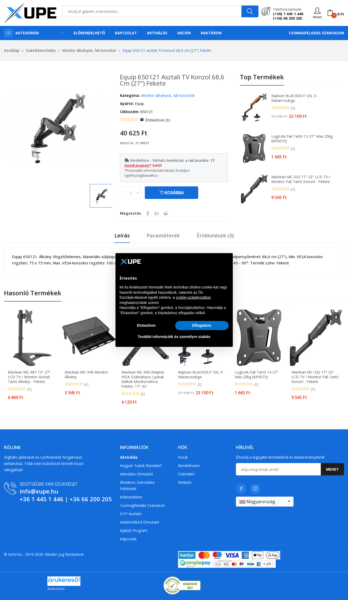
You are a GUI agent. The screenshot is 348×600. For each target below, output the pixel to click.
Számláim (186, 473)
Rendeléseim (189, 465)
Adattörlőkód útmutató (139, 522)
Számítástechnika (41, 50)
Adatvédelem (131, 497)
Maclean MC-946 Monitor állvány (86, 374)
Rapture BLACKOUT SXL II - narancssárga (294, 98)
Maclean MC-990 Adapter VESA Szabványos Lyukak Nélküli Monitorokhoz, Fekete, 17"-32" (142, 379)
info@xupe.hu (39, 491)
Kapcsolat (126, 32)
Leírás (122, 235)
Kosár (183, 457)
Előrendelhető (89, 32)
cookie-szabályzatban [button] (193, 297)
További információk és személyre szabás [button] (174, 337)
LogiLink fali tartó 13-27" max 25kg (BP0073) (302, 138)
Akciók (184, 32)
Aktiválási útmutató (136, 473)
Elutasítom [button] (146, 325)
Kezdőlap (11, 50)
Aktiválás (157, 32)
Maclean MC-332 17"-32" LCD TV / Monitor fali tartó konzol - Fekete (300, 179)
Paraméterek (163, 235)
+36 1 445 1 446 (41, 499)
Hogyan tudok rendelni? (141, 465)
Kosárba (171, 193)
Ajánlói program (133, 530)
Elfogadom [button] (201, 325)
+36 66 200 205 (91, 499)
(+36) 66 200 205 (287, 18)
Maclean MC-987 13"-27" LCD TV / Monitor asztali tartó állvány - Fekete (29, 377)
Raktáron (211, 32)
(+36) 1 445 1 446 (288, 13)
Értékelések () (157, 120)
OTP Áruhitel (130, 513)
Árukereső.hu (55, 588)
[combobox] (265, 502)
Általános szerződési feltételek (137, 485)
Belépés (185, 482)
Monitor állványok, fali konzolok (89, 50)
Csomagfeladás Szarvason (316, 32)
